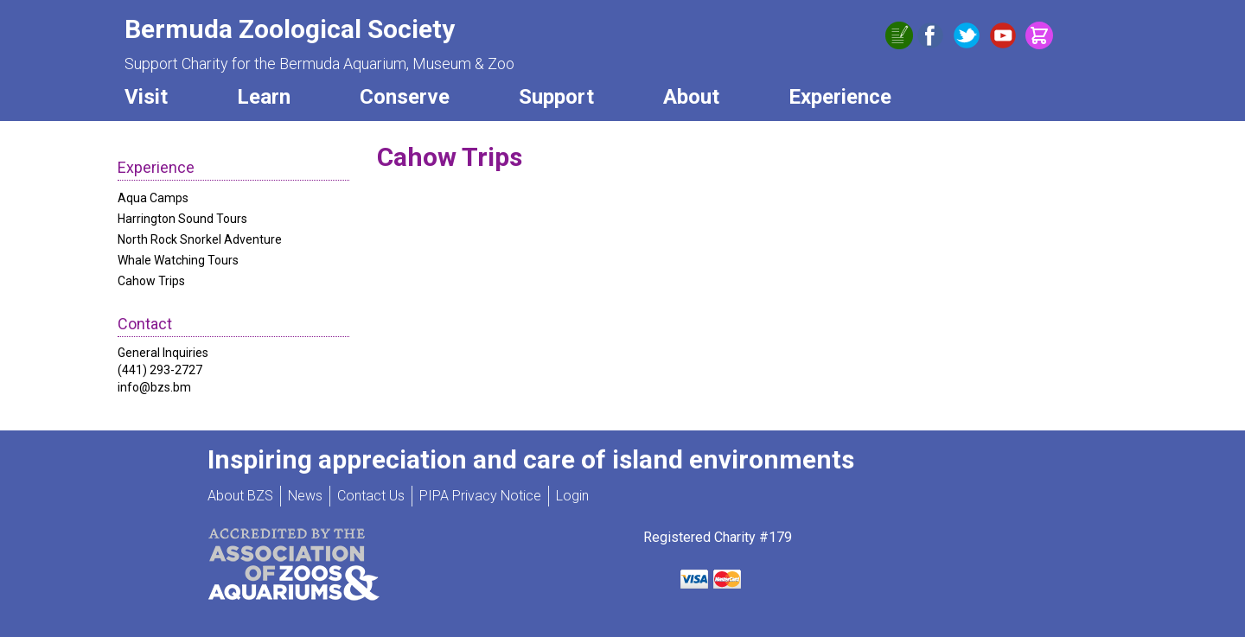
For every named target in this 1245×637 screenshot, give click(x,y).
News (305, 495)
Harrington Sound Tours (182, 219)
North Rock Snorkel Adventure (200, 239)
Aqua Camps (153, 198)
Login (572, 495)
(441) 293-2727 (160, 370)
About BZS (240, 495)
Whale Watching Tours (178, 260)
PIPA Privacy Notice (480, 495)
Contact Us (371, 495)
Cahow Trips (151, 281)
